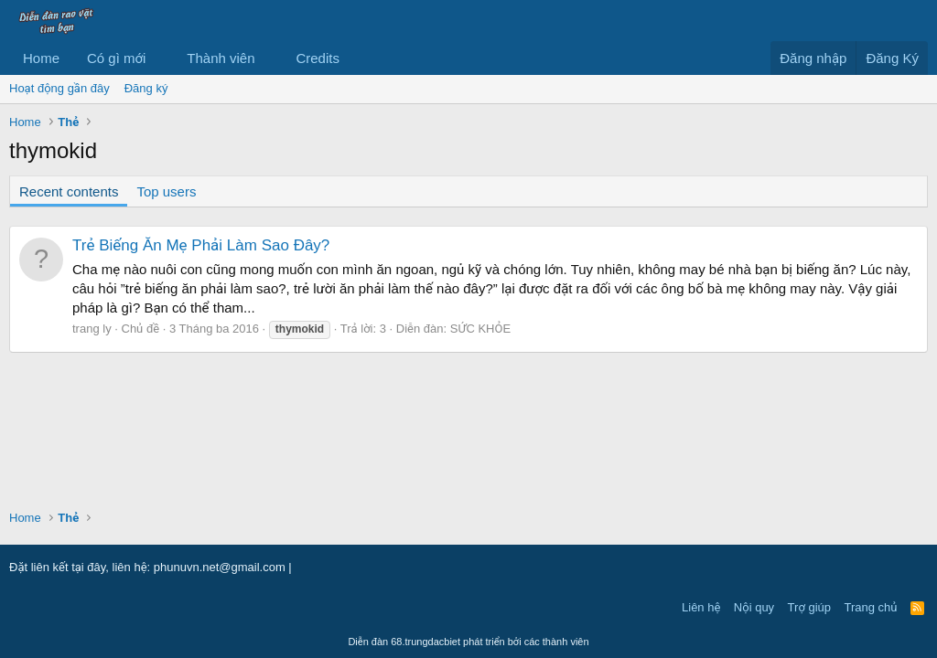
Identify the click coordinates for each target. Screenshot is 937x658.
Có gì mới (116, 58)
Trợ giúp (809, 607)
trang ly (92, 328)
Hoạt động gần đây (59, 88)
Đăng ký (146, 88)
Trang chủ (871, 607)
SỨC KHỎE (480, 328)
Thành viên (220, 58)
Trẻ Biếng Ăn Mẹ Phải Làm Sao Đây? (200, 245)
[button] (160, 58)
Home (41, 58)
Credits (317, 58)
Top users (166, 191)
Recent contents (68, 191)
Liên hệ (701, 607)
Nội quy (754, 607)
